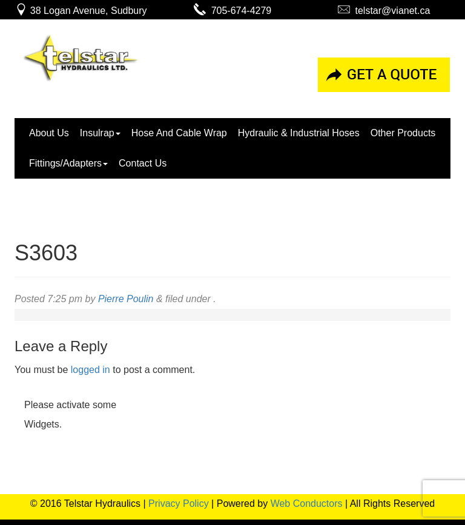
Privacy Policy (178, 503)
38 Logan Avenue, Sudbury (81, 10)
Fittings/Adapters (68, 163)
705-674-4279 (233, 10)
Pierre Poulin (126, 299)
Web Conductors (307, 503)
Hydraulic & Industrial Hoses (299, 133)
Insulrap (100, 133)
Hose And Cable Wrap (179, 133)
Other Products (403, 133)
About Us (49, 133)
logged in (90, 370)
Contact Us (143, 163)
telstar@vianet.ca (384, 10)
